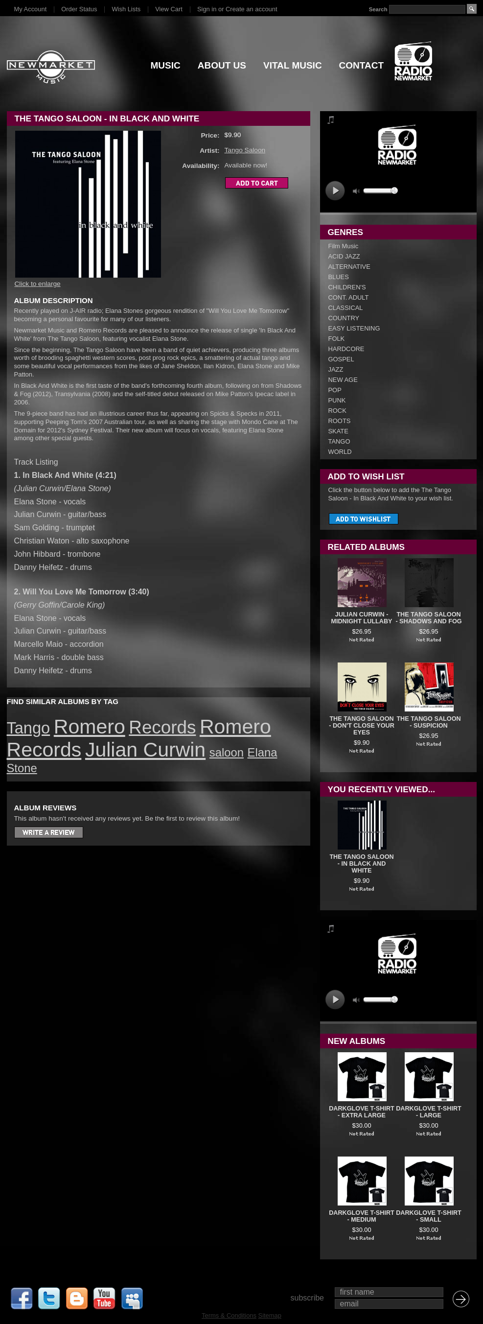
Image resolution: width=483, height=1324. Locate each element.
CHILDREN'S (347, 287)
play (335, 191)
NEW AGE (343, 379)
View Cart (169, 9)
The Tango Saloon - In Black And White (361, 863)
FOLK (336, 338)
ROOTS (339, 421)
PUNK (337, 400)
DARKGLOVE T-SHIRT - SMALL (428, 1216)
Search (377, 9)
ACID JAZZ (344, 256)
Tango (28, 728)
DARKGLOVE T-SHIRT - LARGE (428, 1112)
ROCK (337, 410)
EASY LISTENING (354, 328)
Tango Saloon (245, 150)
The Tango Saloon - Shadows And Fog (428, 618)
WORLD (340, 451)
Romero (89, 726)
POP (335, 390)
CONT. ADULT (348, 297)
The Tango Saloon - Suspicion (428, 722)
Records (162, 727)
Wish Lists (126, 9)
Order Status (79, 9)
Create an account (251, 9)
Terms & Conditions (229, 1315)
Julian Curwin (145, 749)
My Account (30, 9)
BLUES (338, 277)
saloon (226, 752)
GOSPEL (341, 359)
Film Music (343, 246)
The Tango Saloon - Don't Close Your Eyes (361, 725)
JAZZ (336, 369)
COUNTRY (344, 318)
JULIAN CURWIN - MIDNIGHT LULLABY (361, 618)
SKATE (338, 431)
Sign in (206, 9)
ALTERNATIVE (349, 266)
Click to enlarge (38, 283)
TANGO (339, 441)
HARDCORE (346, 349)
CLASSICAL (345, 307)
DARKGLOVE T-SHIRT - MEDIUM (361, 1216)
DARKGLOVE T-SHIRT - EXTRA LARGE (361, 1112)
